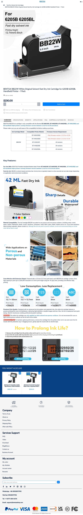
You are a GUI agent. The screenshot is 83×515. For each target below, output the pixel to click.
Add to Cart (61, 104)
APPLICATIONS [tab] (37, 120)
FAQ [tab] (46, 120)
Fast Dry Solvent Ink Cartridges (15, 5)
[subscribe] (58, 482)
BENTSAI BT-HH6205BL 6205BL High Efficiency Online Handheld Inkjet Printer (12, 385)
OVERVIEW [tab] (7, 120)
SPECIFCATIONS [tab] (18, 120)
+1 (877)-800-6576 (11, 499)
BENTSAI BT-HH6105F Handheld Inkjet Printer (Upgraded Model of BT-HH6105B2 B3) (32, 385)
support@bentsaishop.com (15, 502)
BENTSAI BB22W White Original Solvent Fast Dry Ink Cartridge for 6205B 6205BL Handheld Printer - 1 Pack (34, 7)
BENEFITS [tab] (28, 120)
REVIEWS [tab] (71, 120)
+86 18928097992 (15, 491)
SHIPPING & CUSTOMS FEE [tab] (57, 120)
